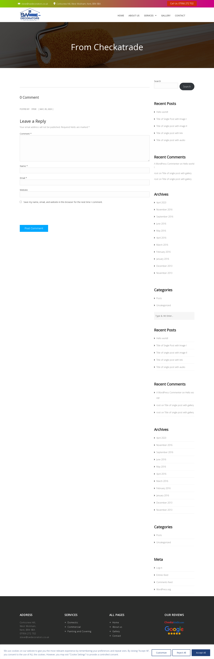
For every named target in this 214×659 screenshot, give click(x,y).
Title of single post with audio (170, 140)
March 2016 (162, 244)
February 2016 (163, 251)
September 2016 (164, 216)
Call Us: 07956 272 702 (182, 3)
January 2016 (162, 258)
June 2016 (161, 223)
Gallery (165, 15)
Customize (161, 652)
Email (23, 178)
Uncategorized (163, 305)
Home (120, 15)
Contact (180, 15)
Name (24, 166)
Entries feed (162, 575)
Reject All (181, 652)
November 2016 (164, 209)
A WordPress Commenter (166, 163)
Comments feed (164, 582)
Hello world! (162, 111)
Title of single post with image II (171, 126)
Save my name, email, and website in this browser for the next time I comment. (63, 202)
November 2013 (164, 273)
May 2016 (161, 230)
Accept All (201, 652)
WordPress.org (163, 589)
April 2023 (161, 202)
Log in (159, 567)
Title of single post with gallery (176, 173)
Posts (159, 298)
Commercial (74, 626)
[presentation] (43, 216)
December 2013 (164, 265)
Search (157, 81)
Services (148, 15)
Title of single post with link (169, 133)
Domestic (73, 622)
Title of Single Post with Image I (171, 119)
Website (24, 189)
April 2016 (161, 237)
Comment (26, 133)
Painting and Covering (79, 631)
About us (134, 15)
